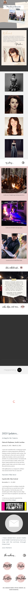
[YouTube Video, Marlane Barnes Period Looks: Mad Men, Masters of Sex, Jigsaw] (14, 325)
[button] (2, 2)
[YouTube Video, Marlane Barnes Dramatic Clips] (14, 346)
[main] (14, 195)
